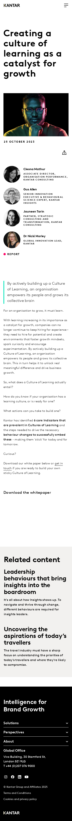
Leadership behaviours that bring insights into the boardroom (35, 582)
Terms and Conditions (17, 793)
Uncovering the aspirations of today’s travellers (35, 636)
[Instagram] (5, 778)
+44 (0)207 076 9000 (20, 766)
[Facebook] (12, 778)
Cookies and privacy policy (20, 799)
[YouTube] (19, 778)
